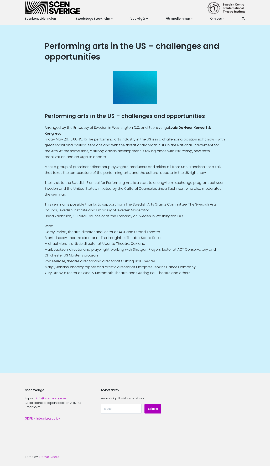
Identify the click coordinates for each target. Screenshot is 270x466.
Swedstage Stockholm (93, 19)
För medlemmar (177, 19)
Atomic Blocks (49, 457)
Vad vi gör (138, 19)
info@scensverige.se (51, 398)
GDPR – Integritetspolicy (42, 418)
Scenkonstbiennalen (40, 19)
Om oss (216, 19)
